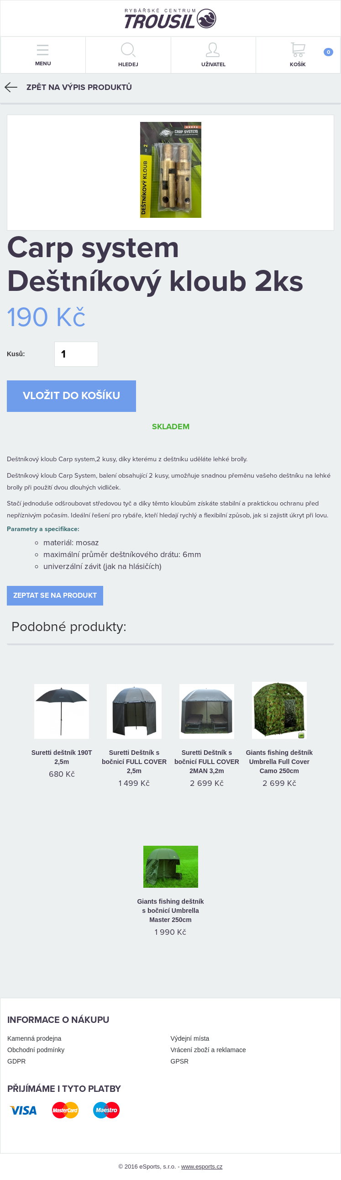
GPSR (180, 1061)
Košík (311, 55)
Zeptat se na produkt (55, 595)
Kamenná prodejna (34, 1038)
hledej (128, 55)
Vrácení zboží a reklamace (208, 1050)
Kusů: (16, 354)
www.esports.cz (201, 1166)
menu (43, 56)
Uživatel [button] (213, 55)
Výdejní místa (190, 1038)
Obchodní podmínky (35, 1050)
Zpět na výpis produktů (68, 87)
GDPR (16, 1061)
